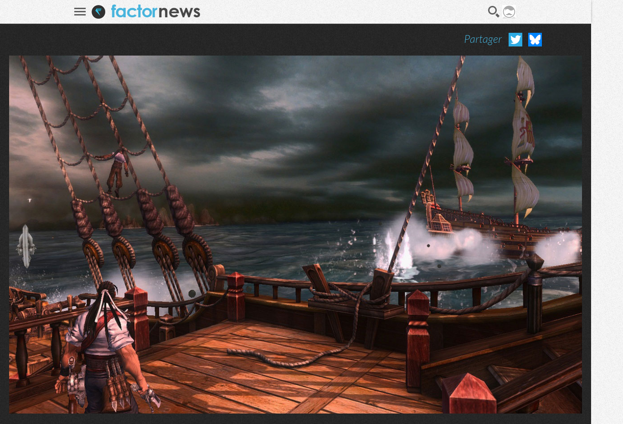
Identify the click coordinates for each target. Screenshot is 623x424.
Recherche (494, 12)
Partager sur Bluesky (535, 39)
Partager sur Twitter (515, 39)
